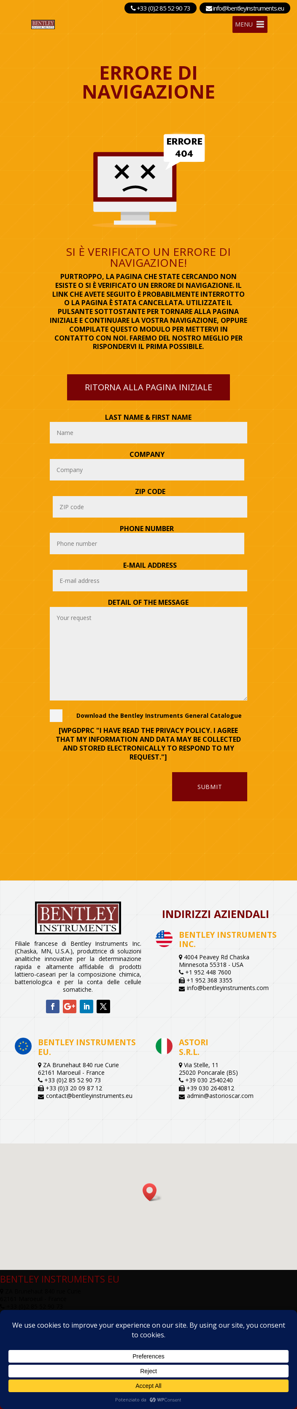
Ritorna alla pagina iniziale (148, 387)
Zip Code (150, 491)
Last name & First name (148, 417)
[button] (152, 1192)
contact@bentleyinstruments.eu (89, 1096)
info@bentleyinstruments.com (228, 988)
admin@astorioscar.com (220, 1096)
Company (147, 454)
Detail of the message (148, 602)
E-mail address (150, 565)
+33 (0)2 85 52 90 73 (160, 8)
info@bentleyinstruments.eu (245, 8)
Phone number (147, 528)
